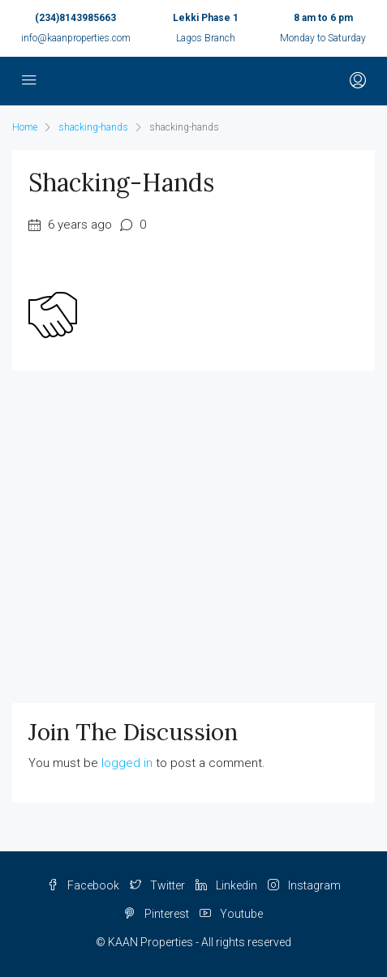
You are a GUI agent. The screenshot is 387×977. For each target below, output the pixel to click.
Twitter (157, 885)
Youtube (231, 913)
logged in (127, 763)
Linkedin (226, 885)
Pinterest (156, 913)
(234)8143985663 (75, 18)
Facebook (83, 885)
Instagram (304, 885)
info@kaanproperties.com (76, 38)
